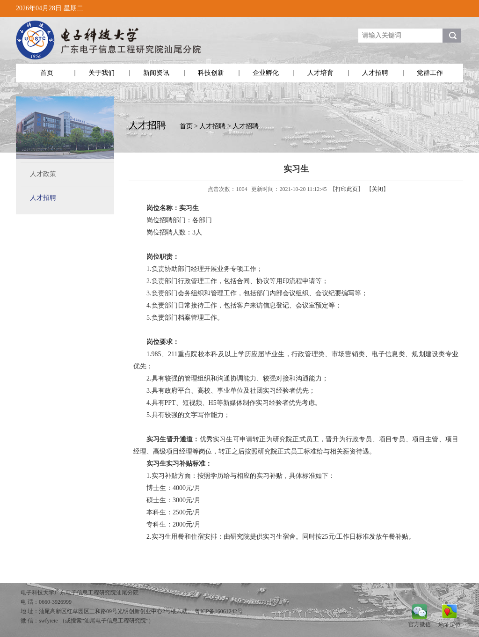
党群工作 (430, 72)
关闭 (377, 189)
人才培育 (320, 72)
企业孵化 (266, 72)
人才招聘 (375, 72)
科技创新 (211, 72)
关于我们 (101, 72)
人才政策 (43, 173)
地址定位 (449, 625)
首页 (46, 72)
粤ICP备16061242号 (219, 611)
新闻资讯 (156, 72)
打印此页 (346, 189)
